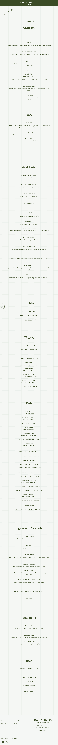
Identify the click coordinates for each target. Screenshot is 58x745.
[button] (54, 3)
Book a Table (16, 720)
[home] (27, 3)
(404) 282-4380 (43, 730)
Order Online (16, 724)
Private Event (4, 724)
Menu (2, 720)
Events (3, 727)
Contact (3, 730)
